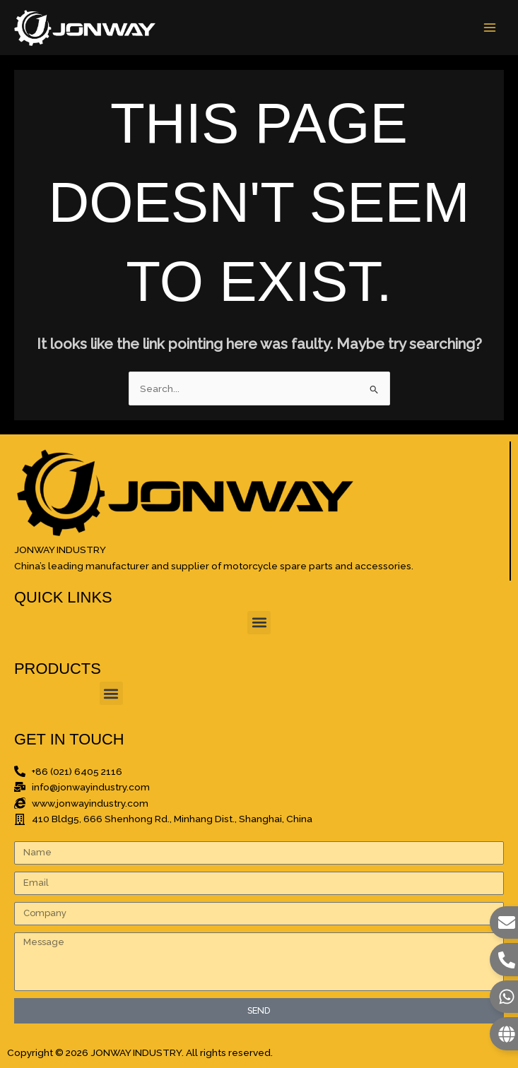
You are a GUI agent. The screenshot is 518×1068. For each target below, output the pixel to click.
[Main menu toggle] (490, 28)
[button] (259, 622)
